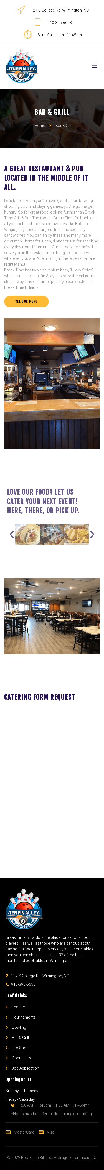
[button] (26, 301)
